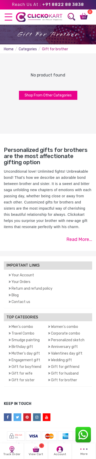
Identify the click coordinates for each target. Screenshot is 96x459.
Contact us (21, 302)
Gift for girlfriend (65, 367)
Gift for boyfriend (26, 367)
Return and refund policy (32, 288)
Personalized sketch (67, 340)
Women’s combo (64, 327)
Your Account (23, 275)
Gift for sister (23, 380)
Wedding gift (61, 360)
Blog (15, 295)
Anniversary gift (64, 347)
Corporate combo (65, 333)
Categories (28, 49)
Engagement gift (26, 360)
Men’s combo (22, 327)
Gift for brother (64, 380)
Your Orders (21, 282)
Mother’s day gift (26, 353)
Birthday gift (22, 347)
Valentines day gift (66, 353)
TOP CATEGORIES (22, 317)
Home (9, 49)
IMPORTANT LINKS (23, 265)
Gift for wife (22, 373)
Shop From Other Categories (48, 95)
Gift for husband (65, 373)
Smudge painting (26, 340)
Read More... (79, 239)
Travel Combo (23, 333)
